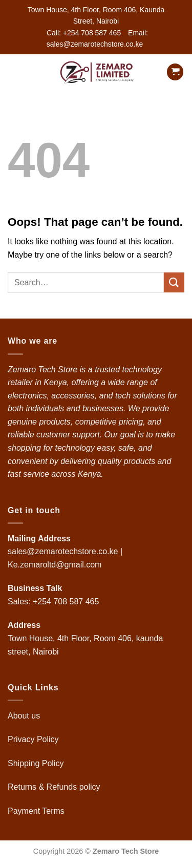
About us (25, 715)
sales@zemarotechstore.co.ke (63, 551)
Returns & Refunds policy (54, 787)
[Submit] (174, 282)
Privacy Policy (33, 739)
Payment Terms (37, 811)
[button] (14, 72)
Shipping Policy (37, 763)
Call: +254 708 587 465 (84, 33)
